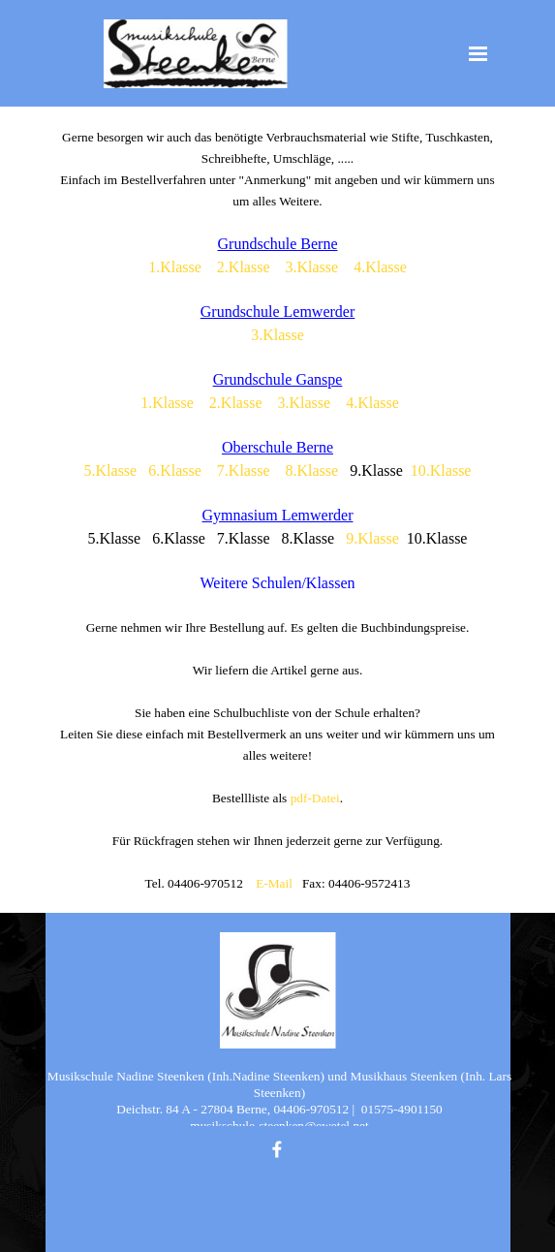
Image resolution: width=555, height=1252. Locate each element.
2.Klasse (243, 267)
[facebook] (277, 1149)
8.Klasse (312, 470)
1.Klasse (174, 267)
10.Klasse (441, 470)
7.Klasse (243, 470)
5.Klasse (111, 470)
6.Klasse (174, 470)
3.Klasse (312, 267)
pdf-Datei (315, 798)
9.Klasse (372, 538)
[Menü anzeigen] (478, 53)
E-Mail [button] (274, 883)
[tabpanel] (278, 509)
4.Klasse (380, 267)
